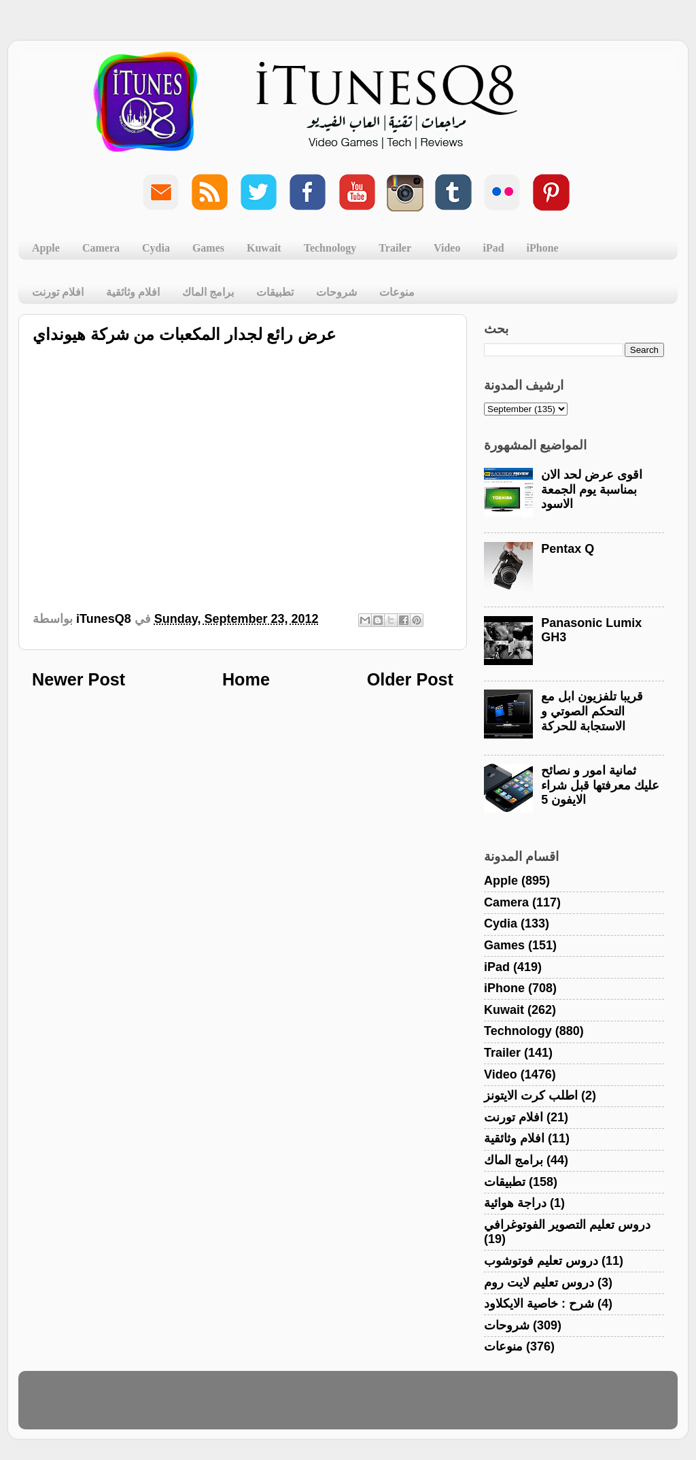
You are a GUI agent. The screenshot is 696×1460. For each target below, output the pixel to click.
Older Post (410, 679)
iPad (493, 248)
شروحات (336, 292)
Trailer (395, 248)
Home (246, 679)
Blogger (413, 1406)
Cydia (156, 248)
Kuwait (264, 248)
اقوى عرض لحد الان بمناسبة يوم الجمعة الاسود (591, 489)
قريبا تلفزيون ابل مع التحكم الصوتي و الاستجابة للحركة (592, 711)
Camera (101, 248)
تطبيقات (275, 292)
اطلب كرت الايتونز (531, 1095)
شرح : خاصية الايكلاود (539, 1303)
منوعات (397, 292)
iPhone (543, 248)
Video (447, 248)
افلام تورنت (58, 292)
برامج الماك (208, 292)
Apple (46, 248)
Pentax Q (567, 549)
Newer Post (78, 679)
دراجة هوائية (515, 1203)
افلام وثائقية (133, 292)
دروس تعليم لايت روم (539, 1282)
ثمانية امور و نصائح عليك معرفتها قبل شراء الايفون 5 (600, 785)
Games (208, 248)
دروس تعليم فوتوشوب (541, 1261)
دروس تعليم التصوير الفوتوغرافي (567, 1225)
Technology (330, 248)
